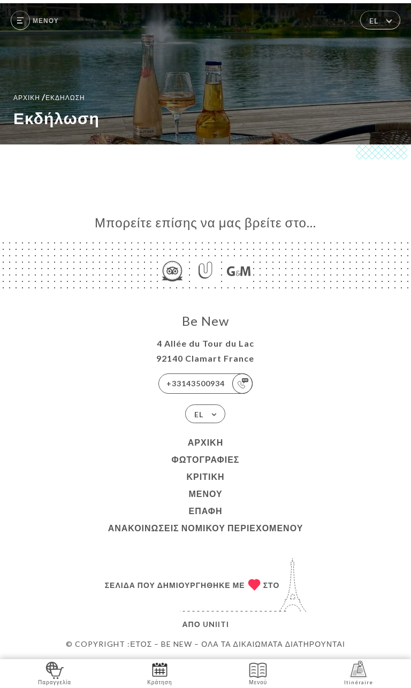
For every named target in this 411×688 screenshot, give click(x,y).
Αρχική (205, 442)
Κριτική (205, 476)
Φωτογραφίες (206, 459)
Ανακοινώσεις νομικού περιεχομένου (205, 528)
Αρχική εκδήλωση (49, 96)
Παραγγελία (54, 672)
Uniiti (216, 624)
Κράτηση (159, 672)
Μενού (205, 493)
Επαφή (205, 511)
